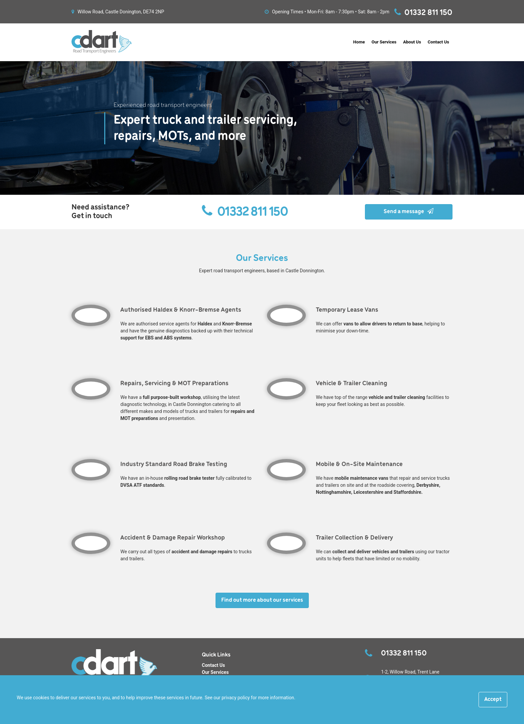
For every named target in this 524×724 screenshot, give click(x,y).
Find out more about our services (262, 600)
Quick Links (216, 655)
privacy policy (236, 697)
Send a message (408, 211)
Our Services (384, 41)
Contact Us (438, 41)
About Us (412, 41)
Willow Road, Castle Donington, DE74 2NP (118, 11)
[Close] (493, 699)
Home (359, 41)
